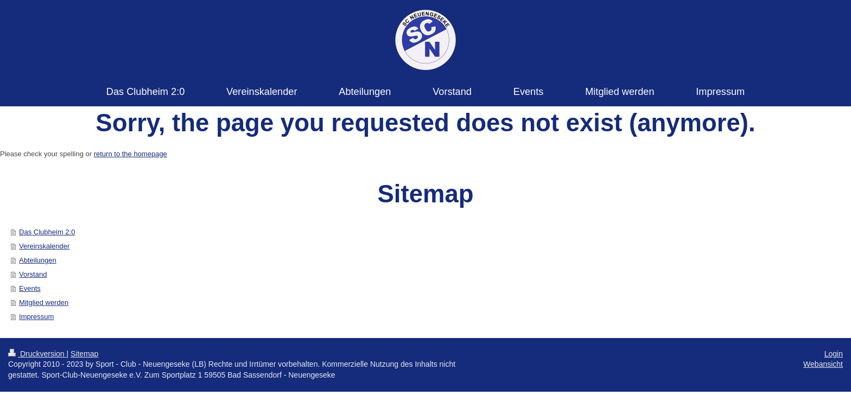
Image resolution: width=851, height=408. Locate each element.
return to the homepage (130, 154)
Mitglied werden (43, 302)
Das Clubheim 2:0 (47, 232)
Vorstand (33, 274)
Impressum (36, 317)
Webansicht (823, 364)
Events (30, 288)
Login (833, 353)
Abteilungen (37, 260)
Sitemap (84, 353)
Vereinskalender (44, 246)
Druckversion (37, 353)
